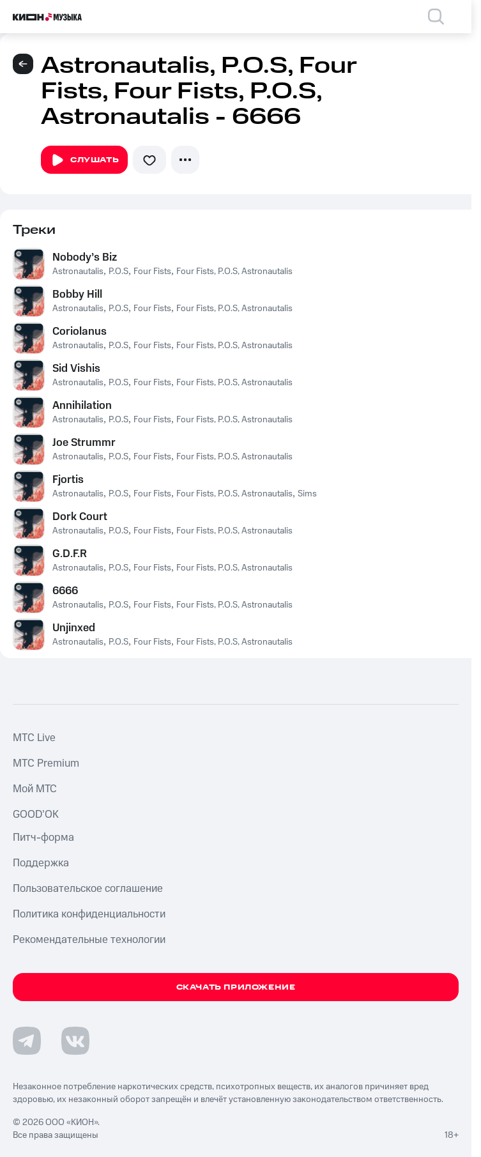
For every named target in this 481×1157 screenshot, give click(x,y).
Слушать (84, 160)
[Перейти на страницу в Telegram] (27, 1041)
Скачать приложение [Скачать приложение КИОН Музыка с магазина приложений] (236, 987)
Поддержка (41, 863)
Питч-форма (43, 837)
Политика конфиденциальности (89, 914)
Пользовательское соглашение (88, 888)
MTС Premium (46, 763)
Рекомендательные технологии (89, 939)
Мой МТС (35, 789)
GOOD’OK (36, 814)
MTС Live (34, 738)
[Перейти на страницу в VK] (75, 1041)
